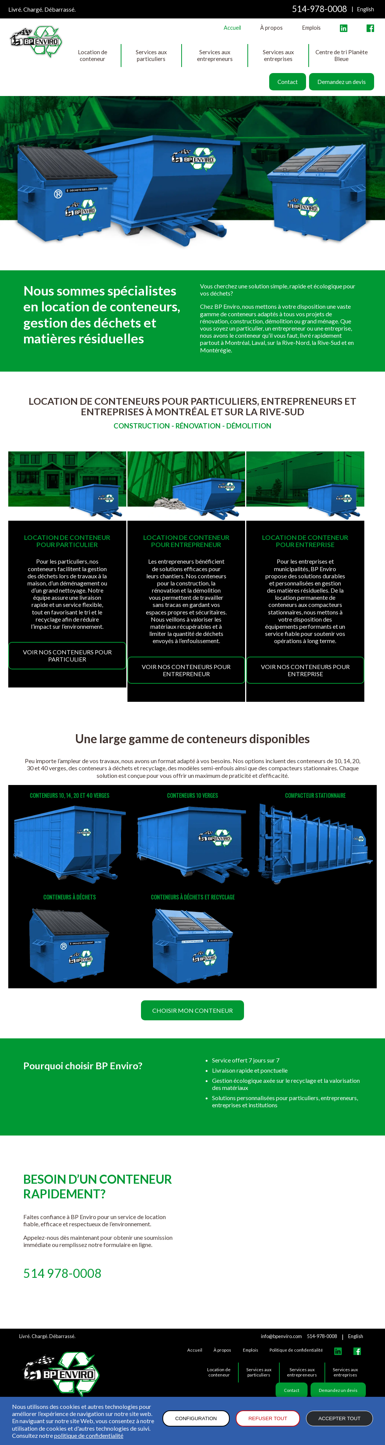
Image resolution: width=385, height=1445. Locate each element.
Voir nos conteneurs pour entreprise (305, 670)
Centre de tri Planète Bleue (341, 55)
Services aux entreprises (278, 55)
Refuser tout (268, 1418)
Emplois (311, 27)
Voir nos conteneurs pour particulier (67, 655)
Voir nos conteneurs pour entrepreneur (186, 670)
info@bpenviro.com (281, 1336)
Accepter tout (339, 1418)
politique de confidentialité (88, 1435)
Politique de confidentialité (296, 1349)
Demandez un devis (341, 81)
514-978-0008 (319, 9)
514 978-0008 (62, 1273)
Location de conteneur (92, 55)
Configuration (196, 1418)
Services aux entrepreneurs (215, 55)
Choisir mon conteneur (192, 1010)
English (365, 9)
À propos (271, 27)
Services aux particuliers (151, 55)
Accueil (232, 27)
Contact (287, 81)
